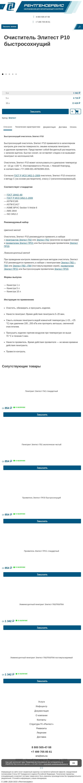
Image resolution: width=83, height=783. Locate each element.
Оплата (73, 127)
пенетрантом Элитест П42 (19, 240)
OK (73, 763)
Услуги (41, 690)
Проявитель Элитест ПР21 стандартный (41, 545)
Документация (49, 127)
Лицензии (41, 721)
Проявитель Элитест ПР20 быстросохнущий (41, 494)
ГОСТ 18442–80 (14, 195)
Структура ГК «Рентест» (41, 712)
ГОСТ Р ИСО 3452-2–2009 (27, 175)
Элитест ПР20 (61, 269)
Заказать (35, 111)
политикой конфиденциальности (56, 764)
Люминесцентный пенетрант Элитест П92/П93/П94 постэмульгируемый (41, 648)
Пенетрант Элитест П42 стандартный (41, 391)
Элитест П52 (43, 240)
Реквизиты (41, 716)
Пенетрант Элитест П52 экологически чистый (41, 442)
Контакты (41, 708)
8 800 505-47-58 (41, 17)
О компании (41, 704)
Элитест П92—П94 (22, 266)
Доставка (63, 127)
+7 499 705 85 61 (41, 22)
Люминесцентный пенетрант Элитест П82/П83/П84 (41, 596)
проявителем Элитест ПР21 (19, 243)
